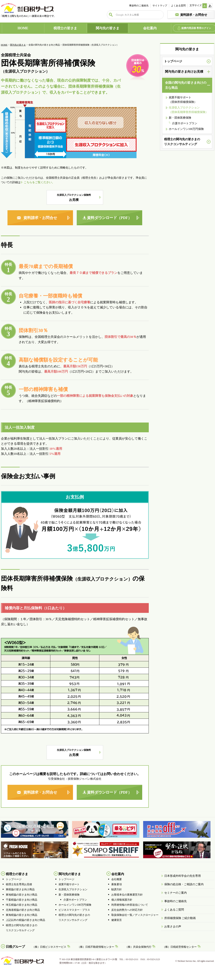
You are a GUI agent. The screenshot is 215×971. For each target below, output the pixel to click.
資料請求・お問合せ (193, 14)
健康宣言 (116, 920)
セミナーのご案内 (175, 892)
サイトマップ (160, 5)
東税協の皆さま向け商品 (20, 889)
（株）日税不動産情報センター (95, 946)
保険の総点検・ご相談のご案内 (184, 884)
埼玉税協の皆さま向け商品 (21, 904)
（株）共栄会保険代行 (138, 946)
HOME (23, 28)
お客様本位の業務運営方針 (127, 894)
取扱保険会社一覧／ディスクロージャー (134, 915)
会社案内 (150, 28)
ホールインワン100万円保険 (186, 128)
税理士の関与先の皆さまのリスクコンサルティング (182, 142)
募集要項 (116, 884)
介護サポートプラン (184, 123)
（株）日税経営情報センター (180, 946)
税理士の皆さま (65, 28)
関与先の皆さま (107, 28)
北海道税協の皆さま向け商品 (23, 909)
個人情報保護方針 (121, 899)
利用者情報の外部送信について (129, 904)
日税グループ (15, 946)
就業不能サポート (69, 884)
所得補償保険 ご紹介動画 (180, 918)
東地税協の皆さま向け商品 (21, 894)
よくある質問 (178, 5)
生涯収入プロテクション (73, 889)
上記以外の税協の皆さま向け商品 (25, 920)
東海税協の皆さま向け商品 (21, 915)
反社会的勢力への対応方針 (127, 909)
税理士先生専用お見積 (19, 884)
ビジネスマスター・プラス (74, 909)
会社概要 (116, 879)
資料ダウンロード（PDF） (109, 218)
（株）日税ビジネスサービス (49, 946)
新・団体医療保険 (180, 117)
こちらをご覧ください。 (39, 182)
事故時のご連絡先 (139, 5)
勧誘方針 (116, 889)
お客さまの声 (172, 926)
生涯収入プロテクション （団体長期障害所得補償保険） (188, 110)
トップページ (173, 61)
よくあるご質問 (174, 909)
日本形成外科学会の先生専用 (182, 875)
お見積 (74, 198)
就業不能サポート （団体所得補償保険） (183, 99)
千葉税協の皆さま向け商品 (21, 899)
